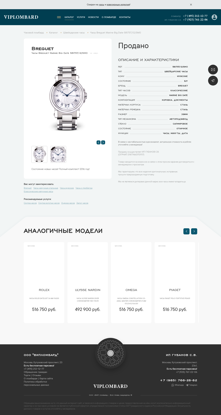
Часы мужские (67, 188)
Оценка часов (68, 203)
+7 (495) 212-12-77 (195, 16)
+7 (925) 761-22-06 (195, 19)
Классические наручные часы (38, 191)
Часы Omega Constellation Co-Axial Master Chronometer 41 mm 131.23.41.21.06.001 (131, 301)
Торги (27, 375)
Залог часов (82, 203)
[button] (99, 142)
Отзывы (36, 375)
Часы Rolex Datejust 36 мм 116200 (44, 299)
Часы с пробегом (84, 188)
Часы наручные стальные (45, 188)
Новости (93, 17)
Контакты (124, 17)
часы (101, 4)
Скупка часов (30, 203)
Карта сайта (46, 378)
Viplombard (21, 17)
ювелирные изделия (118, 4)
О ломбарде (109, 17)
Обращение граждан (35, 372)
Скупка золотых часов (49, 203)
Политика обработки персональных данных (36, 383)
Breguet (42, 48)
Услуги (81, 17)
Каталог (69, 17)
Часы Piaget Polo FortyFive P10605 (175, 299)
